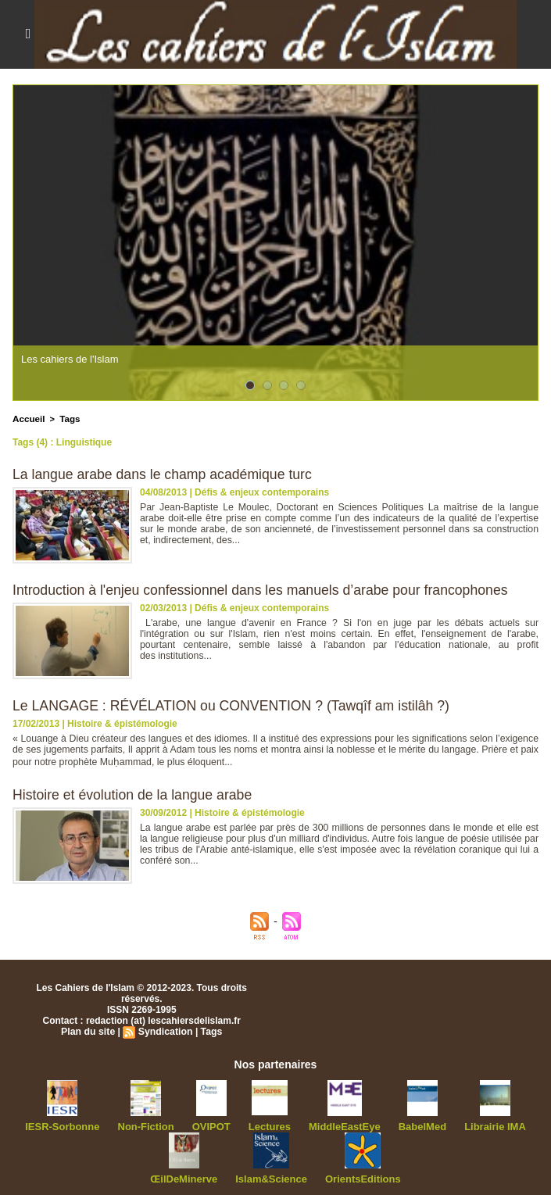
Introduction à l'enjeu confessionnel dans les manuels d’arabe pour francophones (265, 589)
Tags (67, 418)
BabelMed (414, 1125)
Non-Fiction (153, 1125)
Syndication (164, 1030)
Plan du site (89, 1030)
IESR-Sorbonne (74, 1125)
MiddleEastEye (341, 1125)
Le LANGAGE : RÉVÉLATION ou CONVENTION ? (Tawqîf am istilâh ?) (235, 705)
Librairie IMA (482, 1125)
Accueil (28, 418)
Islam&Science (271, 1177)
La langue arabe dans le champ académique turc (165, 473)
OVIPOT (214, 1125)
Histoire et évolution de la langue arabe (134, 794)
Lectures (269, 1125)
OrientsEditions (357, 1177)
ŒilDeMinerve (189, 1177)
